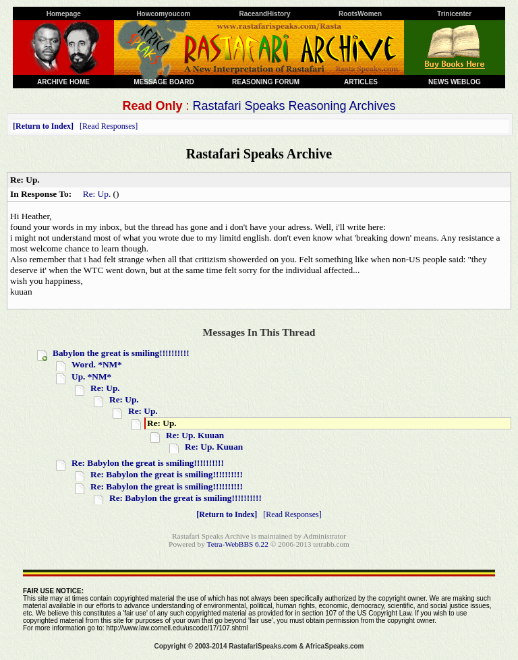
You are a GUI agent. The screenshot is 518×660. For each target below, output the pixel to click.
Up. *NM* (91, 376)
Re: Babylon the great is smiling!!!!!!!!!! (147, 463)
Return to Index (43, 126)
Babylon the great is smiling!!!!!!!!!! (121, 353)
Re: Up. (97, 194)
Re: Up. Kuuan (195, 435)
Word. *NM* (96, 364)
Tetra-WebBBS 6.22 (237, 544)
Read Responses (108, 126)
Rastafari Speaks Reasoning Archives (293, 106)
